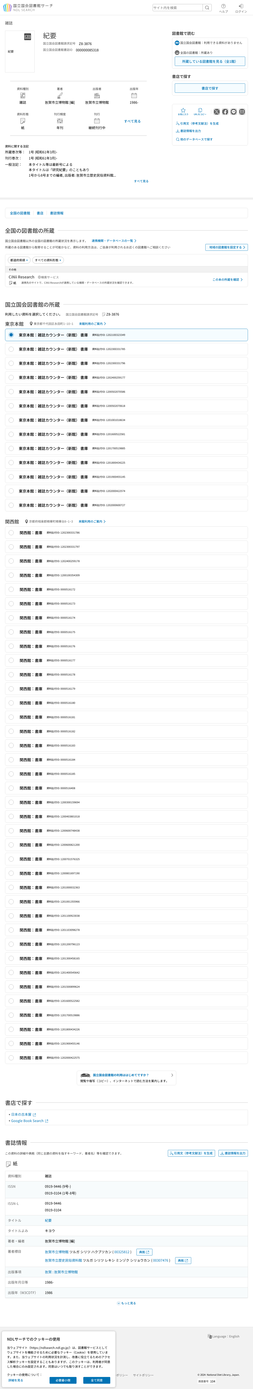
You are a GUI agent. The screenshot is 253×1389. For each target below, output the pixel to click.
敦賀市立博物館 (57, 1251)
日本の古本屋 (23, 1114)
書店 (40, 212)
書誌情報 (56, 212)
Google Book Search (30, 1120)
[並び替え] (19, 260)
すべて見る (132, 121)
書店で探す (210, 88)
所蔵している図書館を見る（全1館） (210, 61)
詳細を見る (15, 1380)
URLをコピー (200, 112)
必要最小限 (63, 1380)
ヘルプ (223, 7)
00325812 (121, 1251)
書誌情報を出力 (188, 131)
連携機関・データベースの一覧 (115, 240)
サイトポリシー (143, 1375)
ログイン (241, 7)
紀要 (48, 1220)
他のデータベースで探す (194, 139)
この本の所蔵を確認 (228, 279)
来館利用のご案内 (93, 323)
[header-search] (182, 7)
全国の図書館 (20, 212)
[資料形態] (48, 260)
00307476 (160, 1260)
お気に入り (183, 112)
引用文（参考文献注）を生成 (197, 123)
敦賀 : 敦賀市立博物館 (61, 1271)
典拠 (144, 1252)
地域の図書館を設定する (228, 247)
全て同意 (97, 1380)
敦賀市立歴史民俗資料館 (63, 1260)
